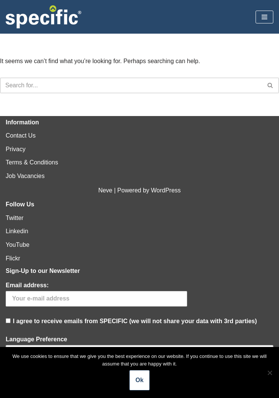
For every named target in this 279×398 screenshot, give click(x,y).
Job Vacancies (25, 176)
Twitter (14, 218)
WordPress (166, 190)
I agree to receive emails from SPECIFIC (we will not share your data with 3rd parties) (139, 303)
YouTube (17, 245)
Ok (139, 380)
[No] (269, 372)
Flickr (13, 258)
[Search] (131, 85)
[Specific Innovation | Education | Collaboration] (43, 16)
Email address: (27, 285)
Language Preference (36, 339)
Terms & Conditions (32, 162)
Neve (105, 190)
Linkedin (17, 231)
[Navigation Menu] (264, 17)
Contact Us (21, 135)
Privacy (15, 149)
